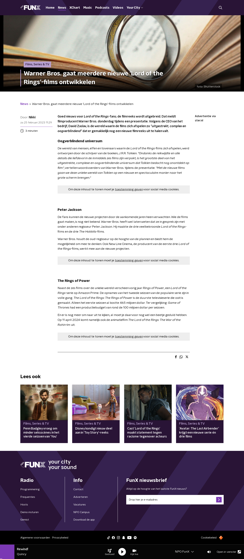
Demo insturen (29, 512)
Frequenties (27, 497)
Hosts (24, 504)
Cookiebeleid (209, 537)
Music (87, 7)
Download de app (84, 519)
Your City (135, 7)
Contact (78, 489)
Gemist (24, 519)
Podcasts (102, 7)
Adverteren (80, 497)
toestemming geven (129, 189)
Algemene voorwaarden (35, 537)
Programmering (30, 489)
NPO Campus (81, 512)
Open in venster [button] (229, 551)
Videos (118, 7)
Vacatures (79, 504)
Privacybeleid (60, 537)
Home (50, 7)
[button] (109, 551)
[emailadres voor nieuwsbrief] (175, 499)
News (62, 7)
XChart (74, 7)
